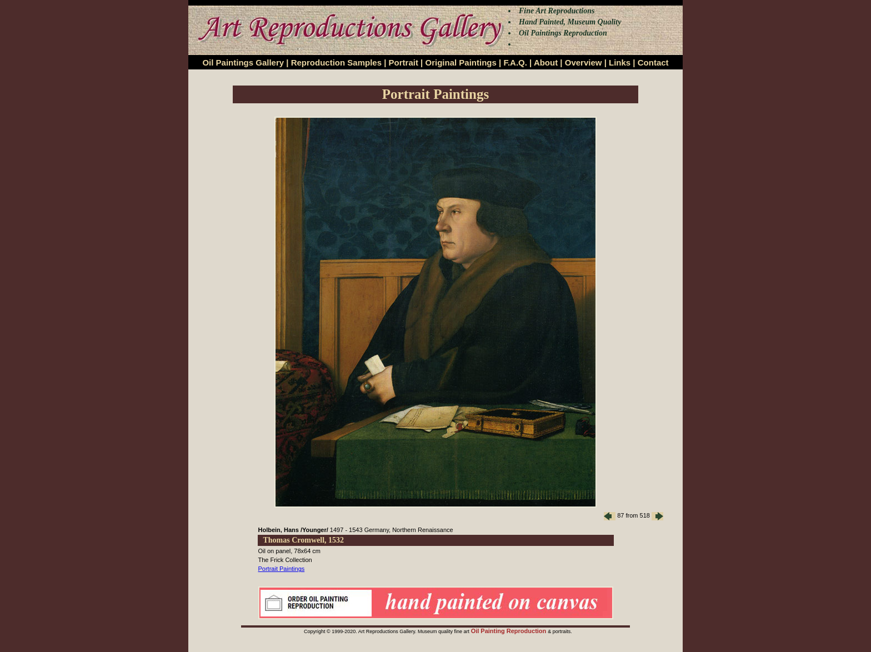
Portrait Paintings (281, 568)
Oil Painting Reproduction (509, 631)
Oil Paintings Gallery (243, 62)
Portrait (403, 62)
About (546, 62)
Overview (583, 62)
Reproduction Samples (336, 62)
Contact (653, 62)
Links (619, 62)
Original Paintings (460, 62)
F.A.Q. (515, 62)
